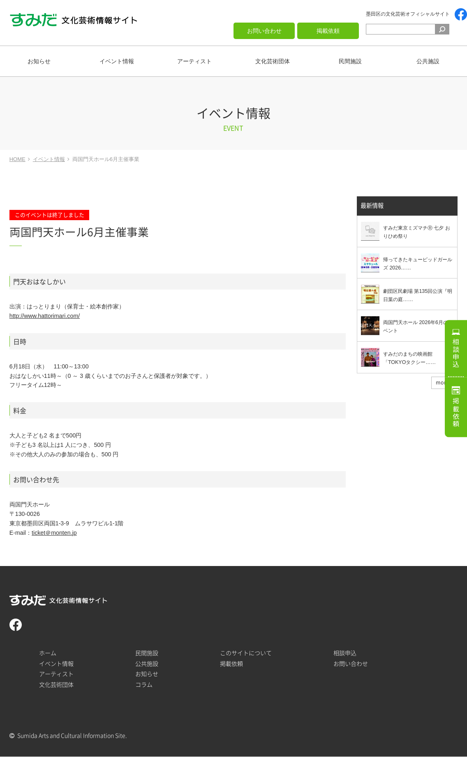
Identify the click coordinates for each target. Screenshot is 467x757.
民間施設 (350, 61)
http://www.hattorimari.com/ (44, 316)
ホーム (47, 653)
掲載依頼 (328, 31)
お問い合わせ (264, 31)
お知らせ (39, 61)
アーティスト (194, 61)
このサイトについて (246, 653)
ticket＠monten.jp (54, 532)
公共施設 (427, 61)
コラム (144, 685)
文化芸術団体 (272, 61)
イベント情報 (116, 61)
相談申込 (456, 352)
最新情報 (372, 206)
